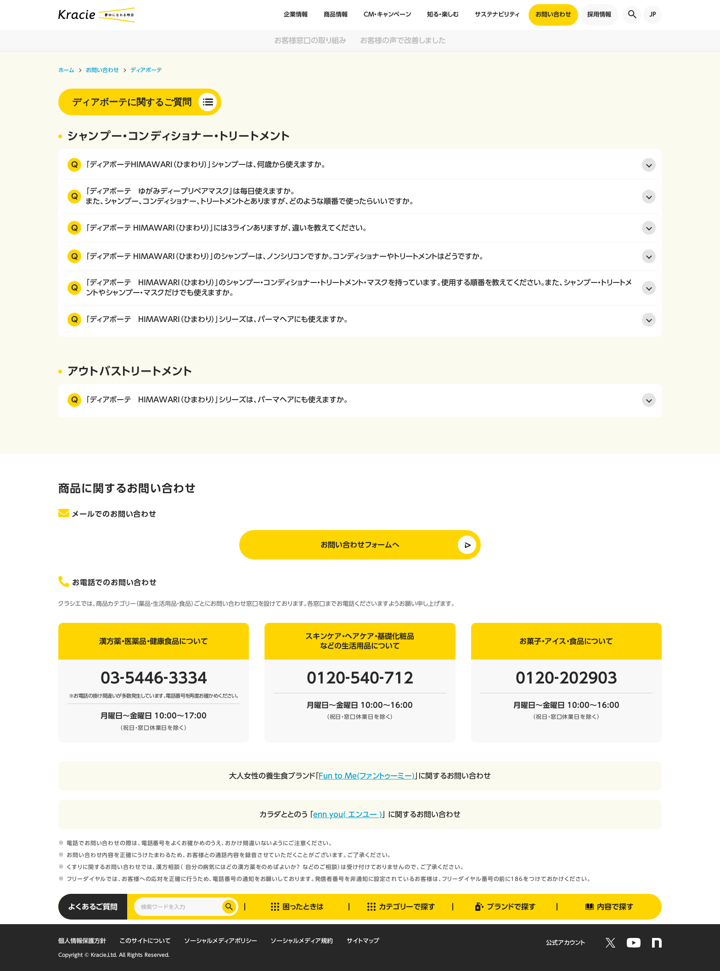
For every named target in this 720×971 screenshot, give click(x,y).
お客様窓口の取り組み (310, 40)
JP (652, 14)
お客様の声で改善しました (403, 40)
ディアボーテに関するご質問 (131, 102)
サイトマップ (363, 941)
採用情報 (599, 14)
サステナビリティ (497, 14)
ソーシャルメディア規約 (302, 941)
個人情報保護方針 (82, 941)
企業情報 (296, 14)
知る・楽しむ (443, 14)
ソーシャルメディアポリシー (221, 941)
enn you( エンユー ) (347, 814)
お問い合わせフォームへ (360, 544)
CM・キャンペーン (387, 14)
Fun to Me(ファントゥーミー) (367, 775)
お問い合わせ (553, 14)
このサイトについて (145, 941)
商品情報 (336, 14)
